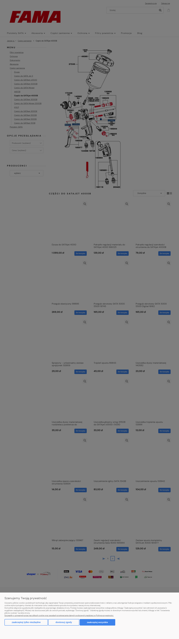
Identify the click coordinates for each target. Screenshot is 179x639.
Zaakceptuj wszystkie (97, 622)
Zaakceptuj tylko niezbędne (26, 622)
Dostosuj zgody (64, 622)
